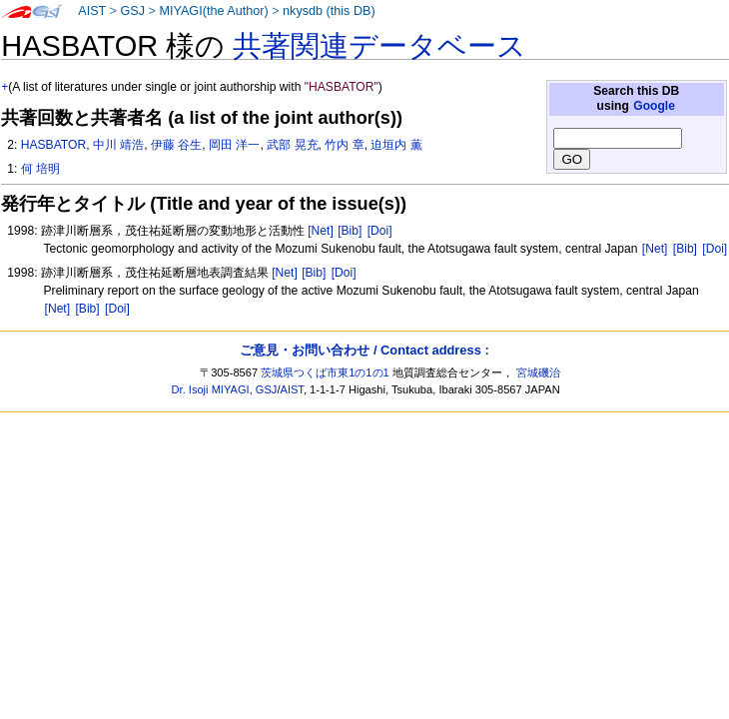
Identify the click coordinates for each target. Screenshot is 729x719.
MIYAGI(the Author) (213, 11)
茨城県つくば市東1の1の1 (325, 372)
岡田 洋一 (234, 145)
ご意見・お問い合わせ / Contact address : (364, 350)
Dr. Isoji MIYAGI (211, 389)
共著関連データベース (379, 46)
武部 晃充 (292, 145)
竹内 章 (344, 145)
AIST (92, 11)
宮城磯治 (538, 372)
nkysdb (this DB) (329, 11)
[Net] (321, 231)
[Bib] (350, 231)
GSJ (132, 11)
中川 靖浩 (118, 145)
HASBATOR (53, 145)
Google (654, 106)
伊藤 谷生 (176, 145)
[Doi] (379, 231)
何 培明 (40, 169)
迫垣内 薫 (395, 145)
